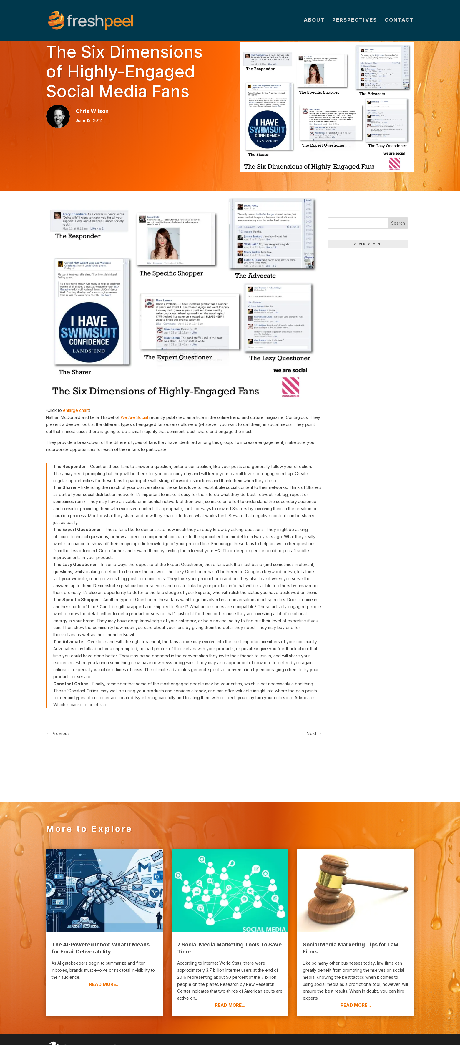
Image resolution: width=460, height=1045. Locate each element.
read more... (104, 965)
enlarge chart (76, 410)
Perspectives (354, 21)
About (314, 21)
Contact (399, 21)
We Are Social (134, 417)
